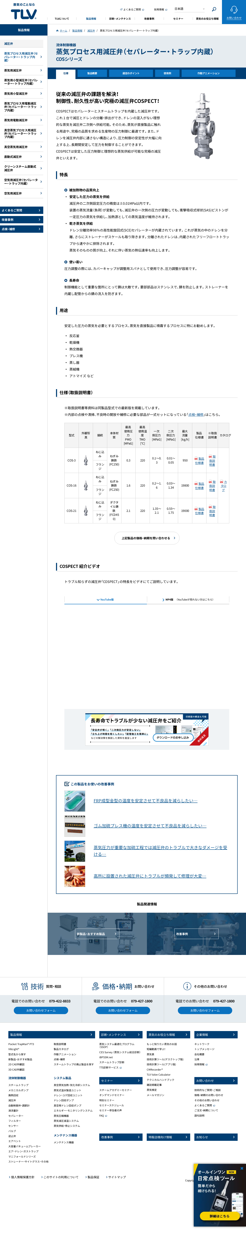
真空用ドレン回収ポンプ (67, 1105)
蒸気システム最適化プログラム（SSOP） (116, 1045)
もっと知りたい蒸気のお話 (162, 1044)
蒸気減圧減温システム (66, 1121)
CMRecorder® (155, 1069)
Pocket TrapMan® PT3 (21, 1044)
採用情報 (199, 1064)
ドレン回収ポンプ (64, 1100)
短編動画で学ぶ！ (156, 1049)
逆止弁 (12, 1136)
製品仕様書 (199, 460)
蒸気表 (150, 1054)
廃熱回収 (13, 1095)
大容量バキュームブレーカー (24, 1146)
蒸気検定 (152, 1090)
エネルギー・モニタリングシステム (73, 1110)
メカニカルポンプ (18, 1090)
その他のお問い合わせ (206, 1100)
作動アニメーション (65, 1054)
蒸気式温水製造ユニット (67, 1090)
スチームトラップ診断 (111, 1062)
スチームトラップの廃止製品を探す (74, 1064)
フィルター (14, 1121)
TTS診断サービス (109, 1067)
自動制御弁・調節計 (19, 1105)
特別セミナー (106, 1100)
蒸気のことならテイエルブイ (24, 11)
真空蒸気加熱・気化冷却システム (72, 1085)
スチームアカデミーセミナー (115, 1090)
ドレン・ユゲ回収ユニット (68, 1095)
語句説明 (199, 1115)
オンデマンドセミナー (111, 1095)
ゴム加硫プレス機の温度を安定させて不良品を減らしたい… (150, 826)
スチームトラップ (18, 1085)
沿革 (196, 1059)
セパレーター (15, 1116)
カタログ (224, 486)
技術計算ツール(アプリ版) (161, 1064)
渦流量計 (13, 1110)
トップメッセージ (204, 1049)
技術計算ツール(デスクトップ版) (165, 1059)
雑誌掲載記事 (154, 1085)
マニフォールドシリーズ (22, 1156)
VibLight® (13, 1049)
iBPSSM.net (106, 1057)
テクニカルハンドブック (160, 1080)
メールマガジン (155, 1095)
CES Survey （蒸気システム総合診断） (120, 1052)
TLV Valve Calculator (159, 1074)
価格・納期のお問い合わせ (208, 1095)
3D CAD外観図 (16, 1069)
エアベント (14, 1141)
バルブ (12, 1131)
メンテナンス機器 (64, 1142)
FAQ (101, 1115)
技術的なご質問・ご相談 (207, 1090)
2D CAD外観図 (16, 1064)
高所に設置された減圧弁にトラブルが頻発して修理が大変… (150, 876)
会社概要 (199, 1054)
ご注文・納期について (206, 1110)
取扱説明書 (212, 460)
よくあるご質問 (203, 1105)
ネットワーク (201, 1044)
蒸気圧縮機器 (61, 1116)
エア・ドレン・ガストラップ (23, 1151)
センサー (13, 1126)
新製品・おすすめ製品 (20, 1059)
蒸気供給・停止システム (67, 1126)
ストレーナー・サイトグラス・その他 (28, 1161)
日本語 (179, 8)
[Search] (214, 9)
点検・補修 (195, 414)
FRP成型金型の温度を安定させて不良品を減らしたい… (146, 800)
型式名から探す (17, 1054)
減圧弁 (12, 1100)
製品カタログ (61, 1049)
